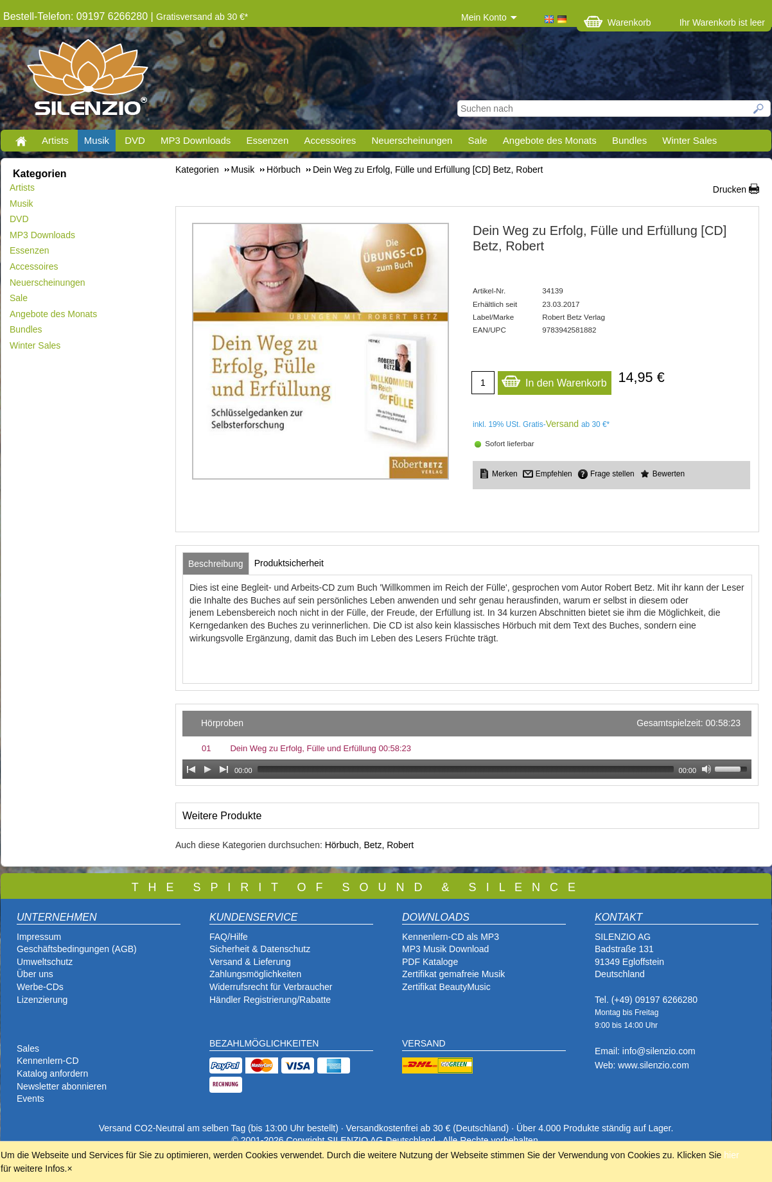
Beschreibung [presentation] (215, 564)
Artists (55, 140)
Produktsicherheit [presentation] (289, 563)
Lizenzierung (42, 1000)
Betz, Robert (389, 845)
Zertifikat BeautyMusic (446, 987)
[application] (466, 745)
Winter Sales (689, 140)
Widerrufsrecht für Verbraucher (270, 987)
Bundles (629, 140)
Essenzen (267, 140)
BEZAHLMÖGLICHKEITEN (264, 1043)
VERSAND (424, 1043)
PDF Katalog (427, 962)
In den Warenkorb (554, 379)
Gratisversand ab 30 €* (202, 17)
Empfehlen (554, 473)
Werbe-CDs (40, 987)
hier (731, 1155)
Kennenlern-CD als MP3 (450, 937)
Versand (562, 424)
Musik (96, 140)
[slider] (466, 769)
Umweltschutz (45, 962)
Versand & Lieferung (250, 962)
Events (30, 1098)
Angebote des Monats (550, 140)
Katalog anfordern (52, 1073)
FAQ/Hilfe (228, 937)
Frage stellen (612, 473)
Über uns (35, 974)
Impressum (39, 937)
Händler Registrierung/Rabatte (270, 1000)
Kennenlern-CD (48, 1061)
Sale (477, 140)
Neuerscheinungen (412, 140)
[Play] (207, 769)
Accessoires (330, 140)
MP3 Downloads (196, 140)
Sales (28, 1048)
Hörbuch (342, 845)
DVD (135, 140)
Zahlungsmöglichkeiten (255, 974)
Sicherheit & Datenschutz (259, 949)
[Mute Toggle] (706, 769)
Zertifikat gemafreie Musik (453, 974)
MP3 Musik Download (445, 949)
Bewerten (669, 473)
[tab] (215, 563)
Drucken (729, 189)
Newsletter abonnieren (62, 1086)
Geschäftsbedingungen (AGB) (77, 949)
